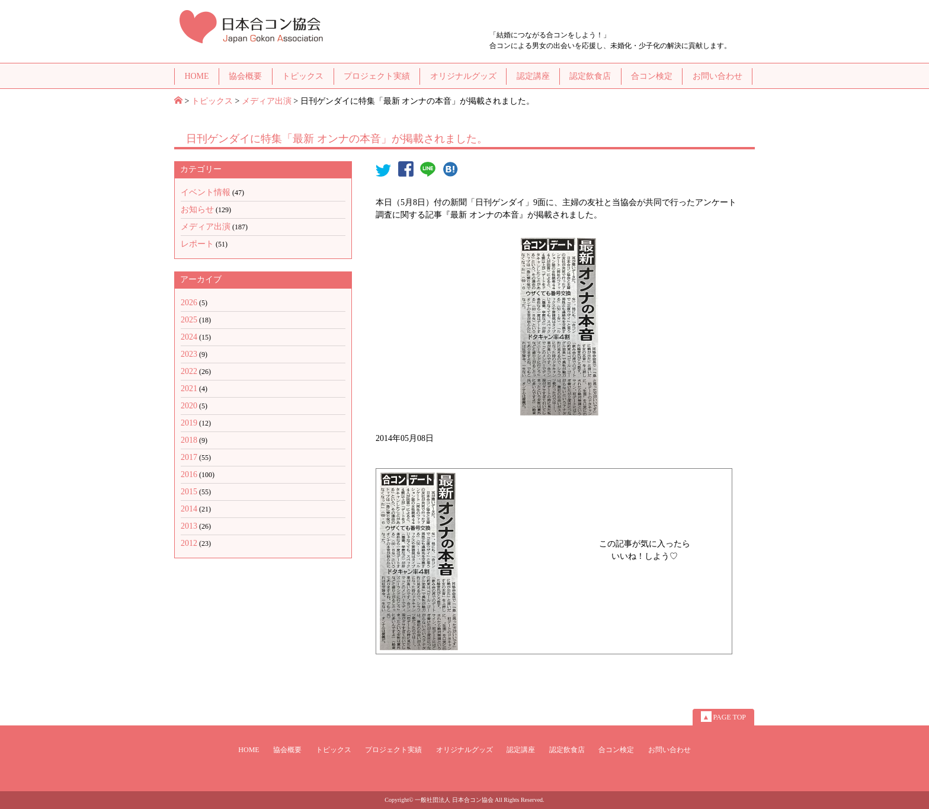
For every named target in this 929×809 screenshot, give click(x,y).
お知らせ (197, 209)
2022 (189, 371)
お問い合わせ (717, 76)
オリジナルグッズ (463, 76)
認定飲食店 (590, 76)
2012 (189, 543)
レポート (197, 243)
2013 (189, 526)
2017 (189, 457)
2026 (189, 302)
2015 (189, 491)
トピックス (302, 76)
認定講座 (533, 76)
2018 (189, 440)
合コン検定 (651, 76)
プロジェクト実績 (377, 76)
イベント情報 (205, 192)
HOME (196, 76)
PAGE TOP (723, 716)
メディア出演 (266, 101)
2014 (189, 508)
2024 (189, 336)
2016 (189, 474)
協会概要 (245, 76)
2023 (189, 354)
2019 (189, 422)
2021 (189, 388)
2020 (189, 405)
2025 (189, 319)
